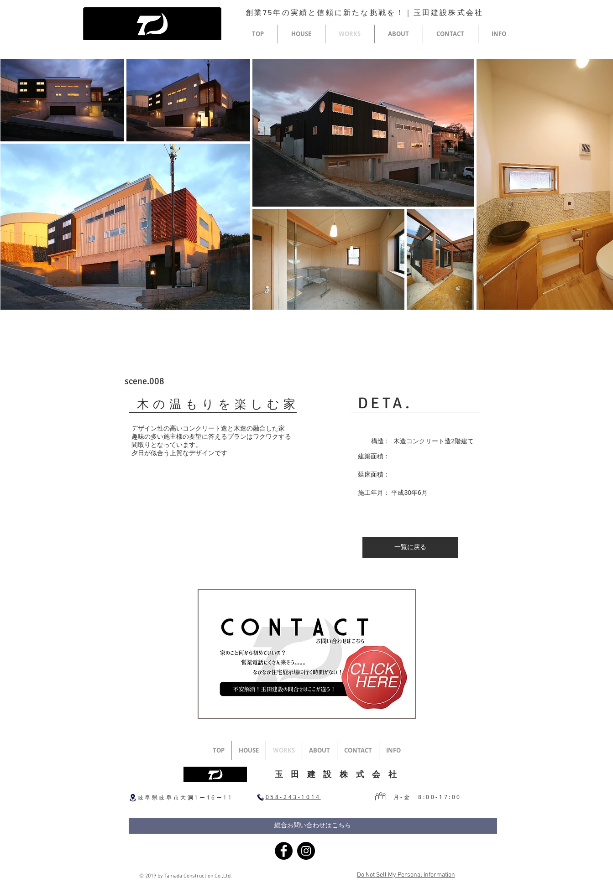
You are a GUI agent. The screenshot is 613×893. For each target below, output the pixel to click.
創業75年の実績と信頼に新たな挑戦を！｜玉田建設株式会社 (365, 12)
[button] (301, 34)
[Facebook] (284, 851)
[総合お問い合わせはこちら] (313, 826)
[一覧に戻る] (410, 547)
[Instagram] (306, 851)
